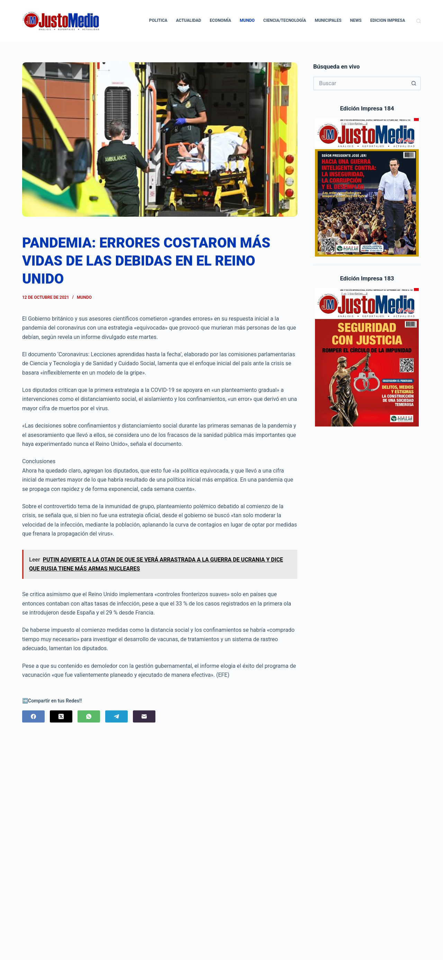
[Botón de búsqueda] (414, 83)
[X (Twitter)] (61, 716)
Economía (220, 20)
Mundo (247, 20)
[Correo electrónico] (144, 716)
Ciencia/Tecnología (284, 20)
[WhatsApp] (89, 716)
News (356, 20)
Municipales (328, 20)
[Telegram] (116, 716)
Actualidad (188, 20)
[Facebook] (33, 716)
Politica (158, 20)
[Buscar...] (360, 83)
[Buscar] (418, 21)
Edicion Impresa (387, 20)
